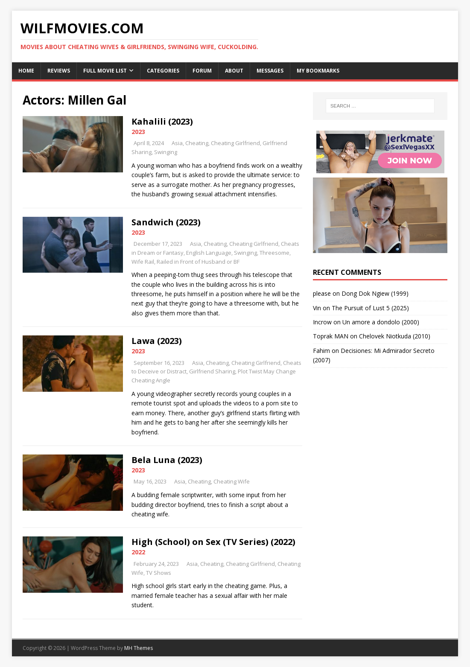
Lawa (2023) (156, 341)
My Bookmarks (318, 70)
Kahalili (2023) (162, 121)
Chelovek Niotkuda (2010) (394, 336)
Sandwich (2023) (166, 222)
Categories (163, 70)
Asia (177, 143)
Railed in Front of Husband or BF (198, 261)
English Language (208, 252)
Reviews (58, 70)
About (234, 70)
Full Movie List (105, 70)
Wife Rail (142, 261)
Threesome (274, 252)
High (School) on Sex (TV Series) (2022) (213, 542)
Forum (202, 70)
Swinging (165, 152)
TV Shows (158, 573)
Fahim (321, 351)
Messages (270, 70)
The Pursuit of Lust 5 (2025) (370, 308)
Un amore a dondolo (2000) (380, 322)
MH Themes (138, 648)
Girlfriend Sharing (212, 371)
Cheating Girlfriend (235, 143)
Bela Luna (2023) (166, 460)
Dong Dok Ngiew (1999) (375, 293)
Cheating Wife (231, 481)
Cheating (196, 143)
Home (26, 70)
